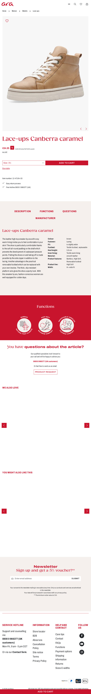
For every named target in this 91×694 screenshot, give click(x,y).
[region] (45, 73)
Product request (45, 372)
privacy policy (61, 593)
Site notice (38, 652)
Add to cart (45, 691)
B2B (35, 635)
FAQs (58, 642)
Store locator (39, 631)
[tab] (22, 211)
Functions (60, 647)
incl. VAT (4, 152)
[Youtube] (81, 644)
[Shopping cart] (86, 4)
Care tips (59, 634)
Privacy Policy (40, 660)
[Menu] (69, 4)
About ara (37, 640)
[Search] (75, 4)
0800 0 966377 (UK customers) (45, 361)
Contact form (19, 652)
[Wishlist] (81, 4)
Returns (59, 663)
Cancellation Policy (39, 646)
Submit (76, 578)
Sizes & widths (62, 668)
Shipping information (60, 657)
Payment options (63, 651)
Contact (59, 638)
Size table (6, 168)
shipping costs (49, 689)
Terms (36, 656)
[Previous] (81, 128)
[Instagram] (81, 652)
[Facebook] (81, 635)
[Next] (86, 128)
